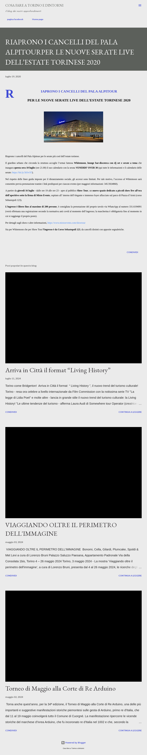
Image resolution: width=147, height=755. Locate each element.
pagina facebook (13, 19)
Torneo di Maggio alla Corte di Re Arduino (60, 688)
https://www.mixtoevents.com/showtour (66, 223)
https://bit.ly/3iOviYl (22, 172)
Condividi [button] (132, 252)
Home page (35, 19)
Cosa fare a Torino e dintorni (34, 5)
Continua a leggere (130, 412)
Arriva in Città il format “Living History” (58, 370)
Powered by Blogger (73, 742)
